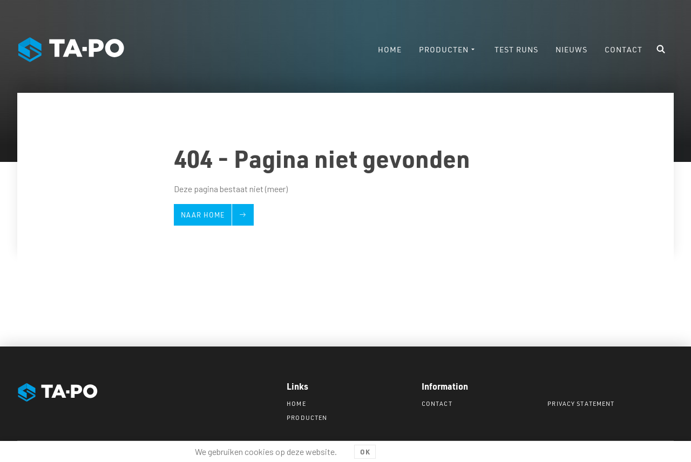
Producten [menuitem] (444, 49)
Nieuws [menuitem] (571, 49)
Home (296, 403)
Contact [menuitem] (623, 49)
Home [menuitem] (390, 49)
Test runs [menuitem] (516, 49)
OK (365, 451)
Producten (307, 417)
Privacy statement (580, 403)
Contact (437, 403)
